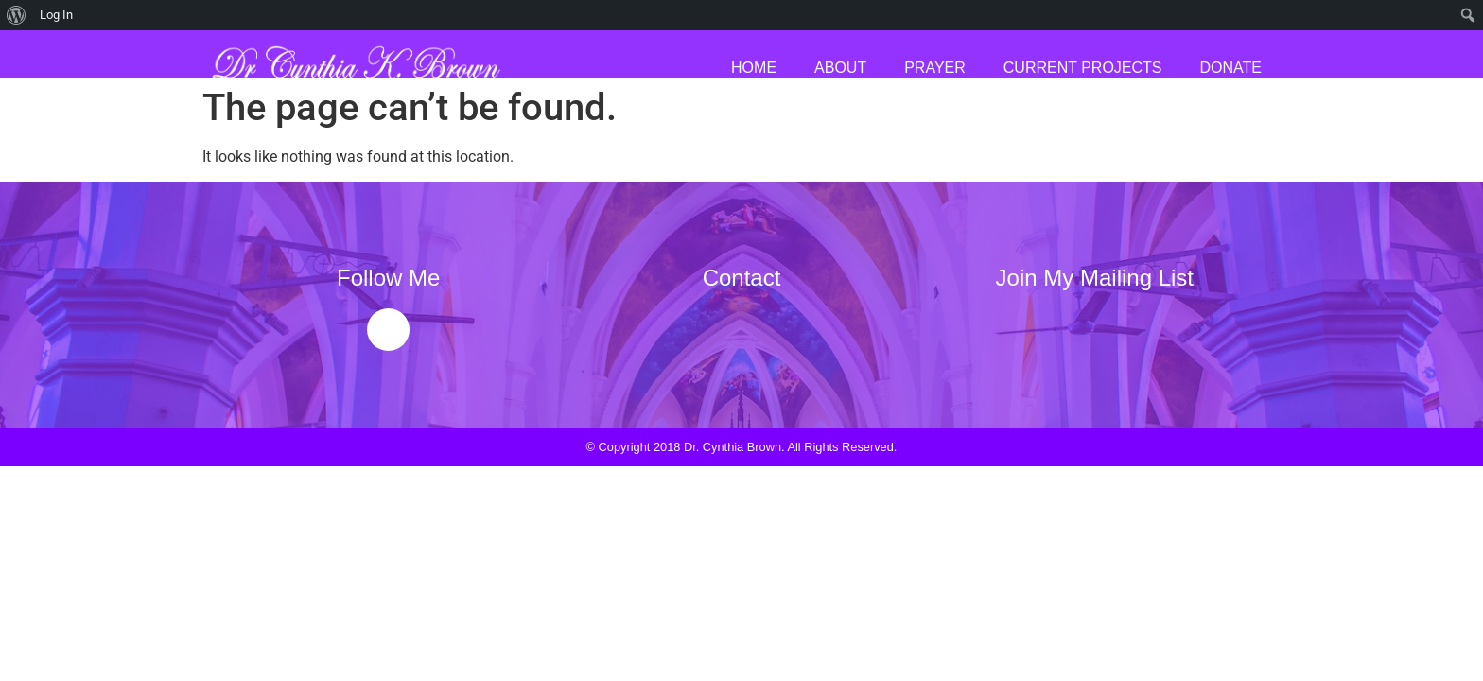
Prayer (935, 68)
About (840, 68)
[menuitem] (16, 15)
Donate (1231, 68)
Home (753, 68)
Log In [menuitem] (56, 15)
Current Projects (1082, 68)
